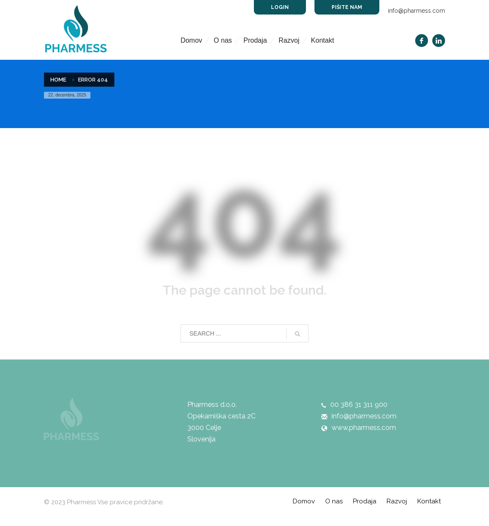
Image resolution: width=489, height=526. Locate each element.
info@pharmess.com (416, 10)
